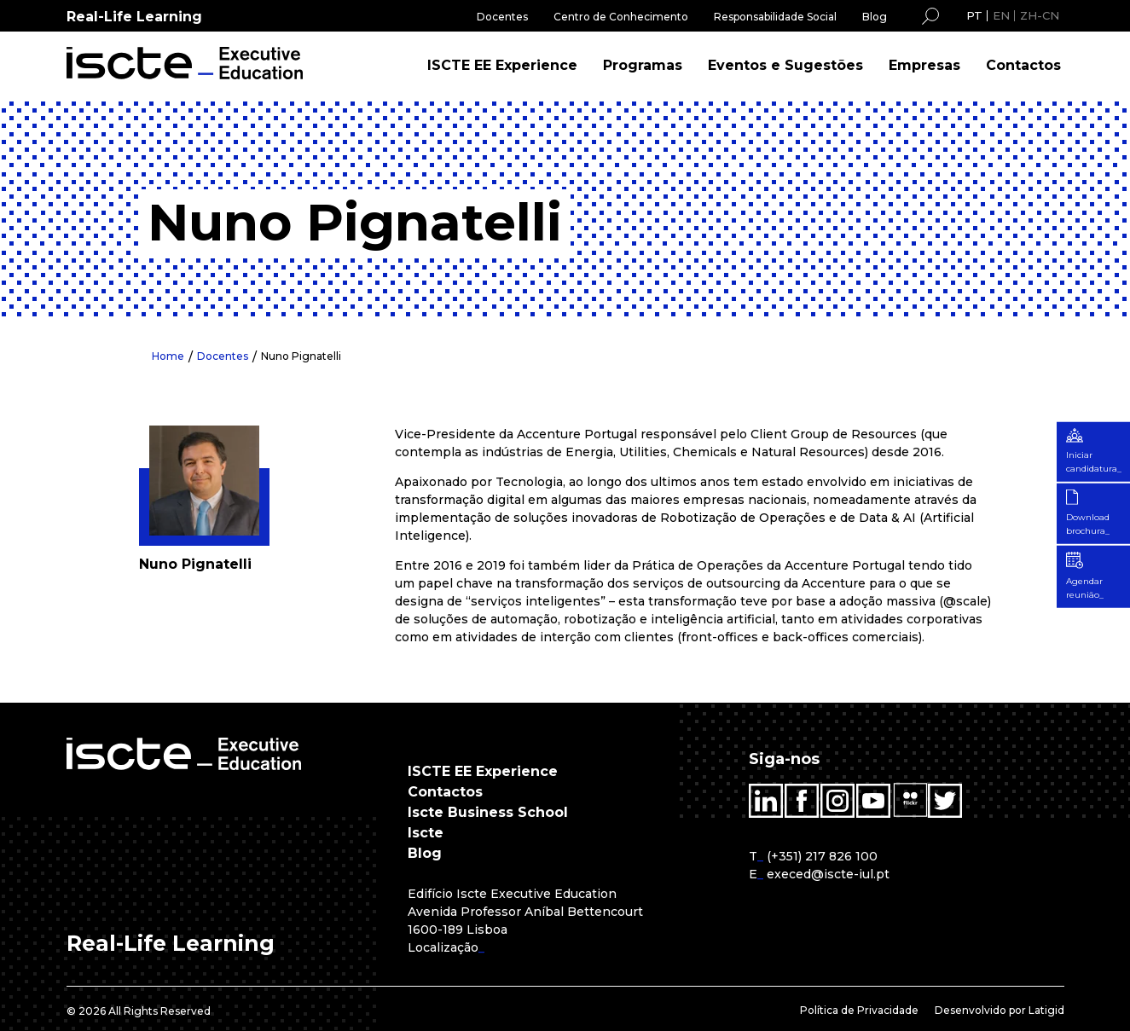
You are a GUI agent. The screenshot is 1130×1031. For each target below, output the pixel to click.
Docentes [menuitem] (502, 16)
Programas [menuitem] (642, 65)
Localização (443, 947)
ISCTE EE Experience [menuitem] (502, 65)
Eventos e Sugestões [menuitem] (785, 65)
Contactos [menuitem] (1023, 65)
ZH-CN (1039, 15)
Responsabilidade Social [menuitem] (775, 16)
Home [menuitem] (168, 356)
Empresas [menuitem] (924, 65)
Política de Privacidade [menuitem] (859, 1010)
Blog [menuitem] (874, 16)
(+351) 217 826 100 (822, 856)
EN (1001, 15)
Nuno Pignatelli (301, 356)
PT (974, 15)
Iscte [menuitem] (425, 833)
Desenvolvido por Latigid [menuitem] (999, 1010)
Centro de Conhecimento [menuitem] (620, 16)
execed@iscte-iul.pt (828, 874)
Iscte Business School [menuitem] (488, 812)
